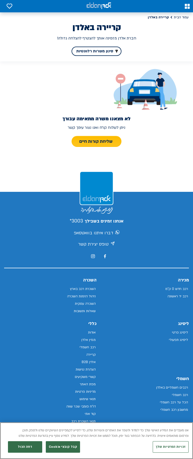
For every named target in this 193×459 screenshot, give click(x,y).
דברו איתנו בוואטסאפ (97, 233)
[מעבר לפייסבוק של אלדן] (104, 256)
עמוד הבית (181, 17)
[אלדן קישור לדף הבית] (99, 6)
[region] (96, 440)
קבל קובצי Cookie (63, 447)
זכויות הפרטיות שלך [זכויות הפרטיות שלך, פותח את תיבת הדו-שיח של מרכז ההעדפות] (171, 447)
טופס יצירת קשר (96, 244)
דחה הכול (25, 447)
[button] (187, 6)
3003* (76, 221)
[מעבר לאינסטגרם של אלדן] (93, 256)
